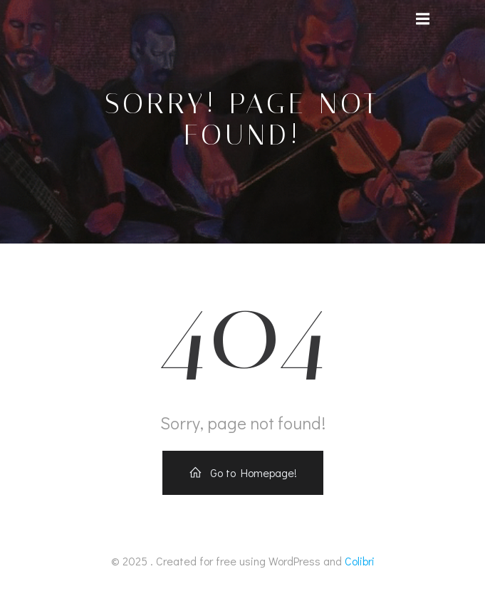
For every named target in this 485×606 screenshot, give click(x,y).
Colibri (360, 560)
